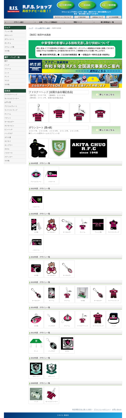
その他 (7, 51)
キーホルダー (9, 122)
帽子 (6, 61)
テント (7, 76)
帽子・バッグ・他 (12, 57)
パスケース (9, 153)
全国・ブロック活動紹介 (48, 22)
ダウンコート (9, 39)
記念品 (7, 91)
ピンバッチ (9, 129)
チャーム (8, 114)
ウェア (7, 27)
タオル (7, 149)
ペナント (8, 118)
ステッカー (9, 157)
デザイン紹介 (19, 22)
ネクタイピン (9, 126)
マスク (7, 80)
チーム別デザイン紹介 (42, 28)
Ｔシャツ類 (9, 31)
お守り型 (8, 102)
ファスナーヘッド (11, 94)
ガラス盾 (8, 137)
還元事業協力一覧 (107, 22)
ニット (7, 73)
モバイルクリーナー (12, 98)
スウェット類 (9, 47)
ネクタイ (8, 141)
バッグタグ (9, 133)
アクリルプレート (11, 106)
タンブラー (9, 145)
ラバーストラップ (11, 110)
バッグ (7, 65)
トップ (31, 28)
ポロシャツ (9, 35)
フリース (8, 69)
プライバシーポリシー (102, 409)
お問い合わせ (117, 409)
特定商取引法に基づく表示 (81, 409)
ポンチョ (8, 43)
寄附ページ (78, 22)
